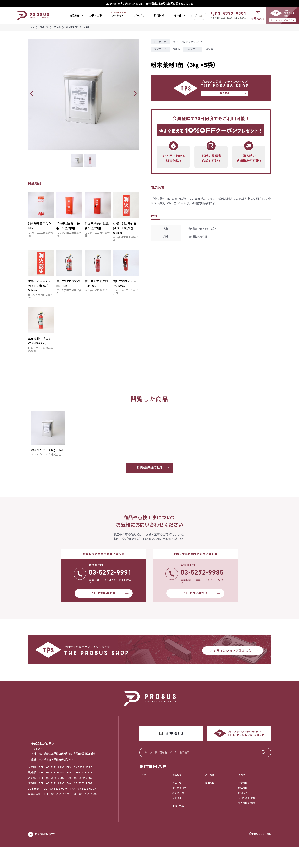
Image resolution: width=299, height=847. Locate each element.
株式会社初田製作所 (96, 290)
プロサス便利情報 (247, 798)
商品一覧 (176, 783)
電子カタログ (179, 788)
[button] (31, 93)
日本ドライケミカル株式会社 (40, 349)
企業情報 (242, 783)
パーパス (139, 15)
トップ (142, 774)
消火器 (209, 49)
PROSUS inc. (261, 833)
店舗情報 (242, 788)
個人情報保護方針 (247, 803)
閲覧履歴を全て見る (149, 467)
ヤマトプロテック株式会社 (125, 292)
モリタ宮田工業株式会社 (40, 234)
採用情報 (159, 15)
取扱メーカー (179, 793)
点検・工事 (95, 15)
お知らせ (242, 793)
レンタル (176, 798)
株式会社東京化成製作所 (125, 239)
